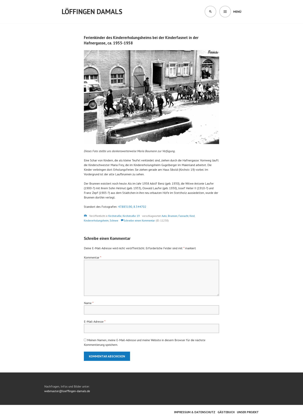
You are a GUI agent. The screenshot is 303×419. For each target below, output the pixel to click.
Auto (164, 216)
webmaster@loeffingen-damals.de (67, 391)
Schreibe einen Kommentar (139, 220)
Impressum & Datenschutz (194, 412)
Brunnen (172, 216)
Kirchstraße (115, 216)
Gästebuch (226, 412)
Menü (237, 12)
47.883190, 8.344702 (132, 207)
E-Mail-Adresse (94, 321)
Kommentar (92, 257)
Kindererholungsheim (96, 220)
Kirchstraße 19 (131, 216)
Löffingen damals (92, 11)
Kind (192, 216)
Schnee (114, 220)
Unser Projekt (248, 412)
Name (88, 303)
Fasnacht (183, 216)
